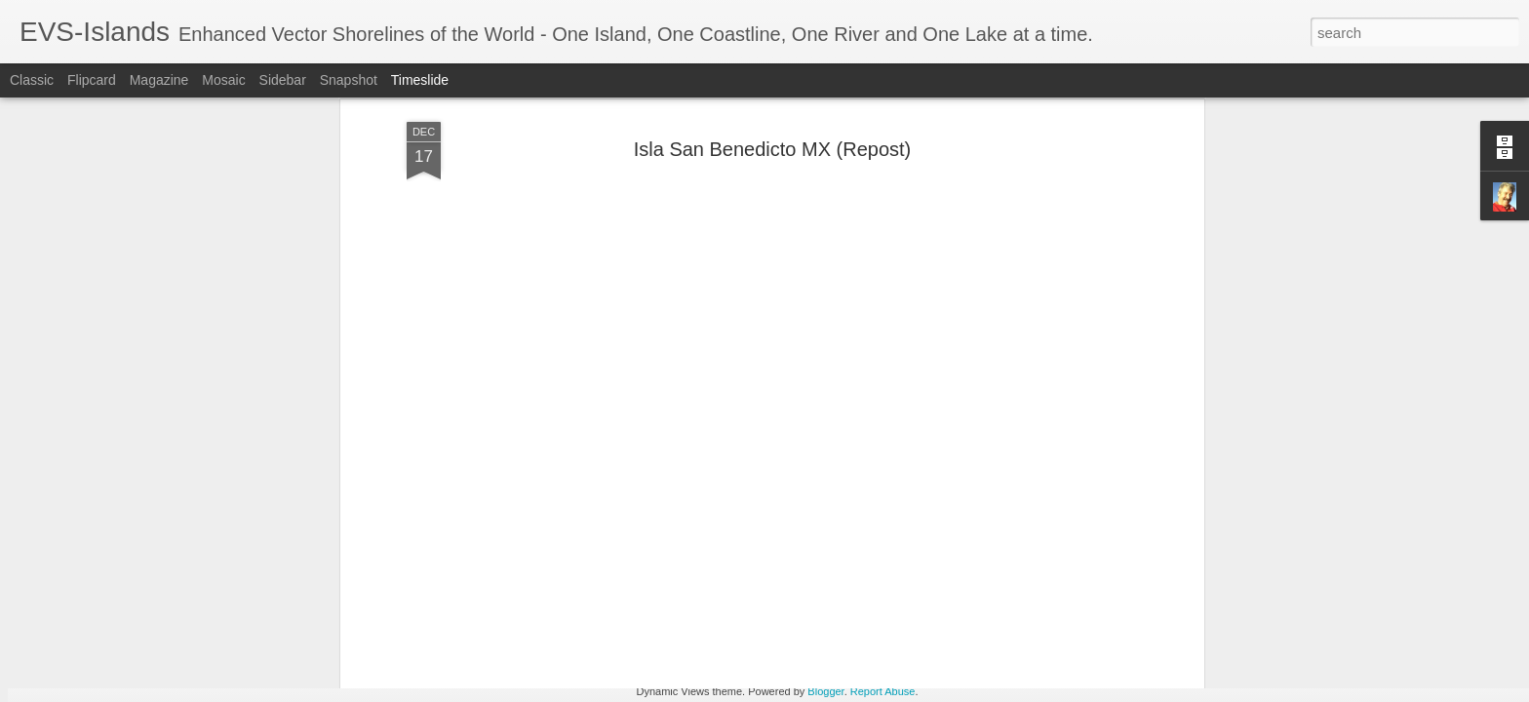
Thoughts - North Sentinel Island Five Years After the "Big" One (1146, 587)
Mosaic (223, 80)
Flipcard (91, 80)
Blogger (825, 691)
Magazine (159, 80)
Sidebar (282, 80)
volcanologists (516, 411)
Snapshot (348, 80)
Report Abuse (883, 691)
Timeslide (420, 80)
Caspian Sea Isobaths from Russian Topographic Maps (1122, 553)
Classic (32, 80)
